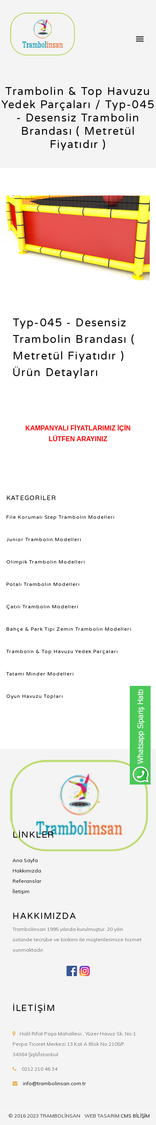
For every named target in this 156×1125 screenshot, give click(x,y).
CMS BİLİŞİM (135, 1116)
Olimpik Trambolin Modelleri (45, 562)
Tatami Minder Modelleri (40, 674)
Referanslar (26, 881)
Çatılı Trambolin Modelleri (42, 607)
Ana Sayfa (25, 860)
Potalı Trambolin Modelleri (43, 584)
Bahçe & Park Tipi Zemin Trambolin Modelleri (68, 629)
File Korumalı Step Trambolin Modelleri (60, 517)
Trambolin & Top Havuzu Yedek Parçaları (62, 651)
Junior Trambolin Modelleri (44, 539)
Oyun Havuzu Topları (34, 696)
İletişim (21, 891)
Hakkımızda (26, 870)
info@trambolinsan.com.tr (54, 1083)
